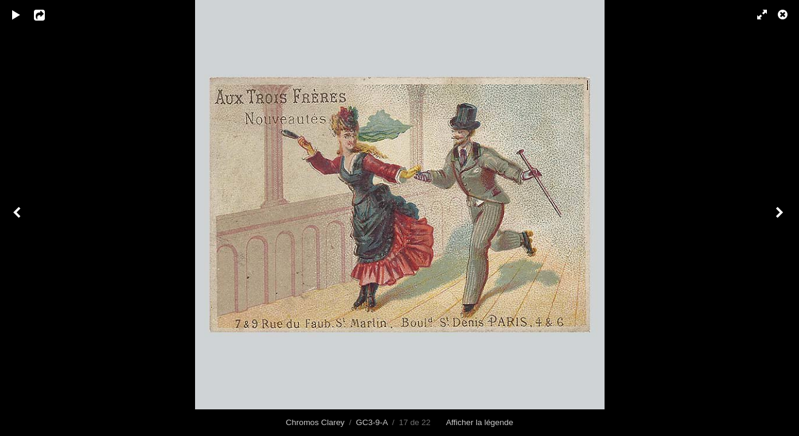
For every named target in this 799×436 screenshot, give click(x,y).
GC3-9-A (372, 422)
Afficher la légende (479, 422)
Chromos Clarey (315, 422)
